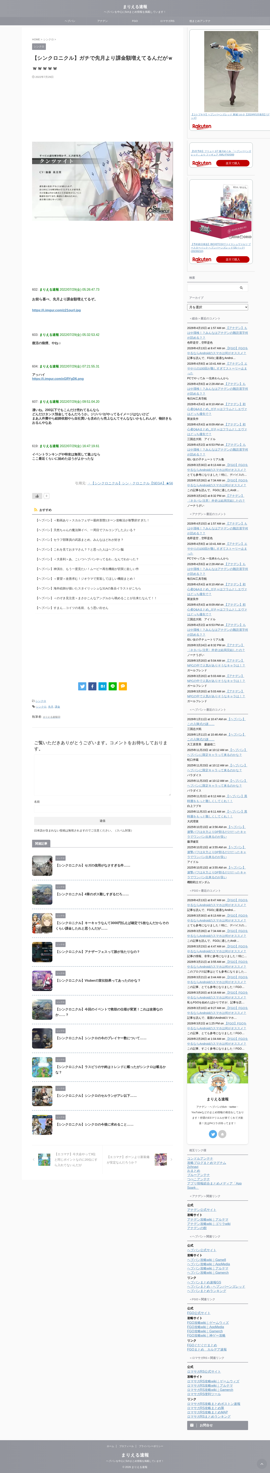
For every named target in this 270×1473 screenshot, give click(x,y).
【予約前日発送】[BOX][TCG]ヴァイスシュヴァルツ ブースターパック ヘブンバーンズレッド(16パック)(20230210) (221, 248)
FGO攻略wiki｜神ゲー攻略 (206, 1335)
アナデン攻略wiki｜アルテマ (207, 1219)
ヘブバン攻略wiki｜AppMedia (208, 1264)
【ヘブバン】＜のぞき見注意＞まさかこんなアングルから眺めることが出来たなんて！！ (92, 595)
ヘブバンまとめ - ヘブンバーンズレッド (216, 1286)
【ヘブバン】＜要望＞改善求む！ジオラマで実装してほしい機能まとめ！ (82, 576)
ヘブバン (70, 20)
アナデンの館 (197, 1228)
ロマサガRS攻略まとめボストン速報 (213, 1404)
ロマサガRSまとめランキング (209, 1416)
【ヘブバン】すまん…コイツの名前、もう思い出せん (69, 604)
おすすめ (45, 510)
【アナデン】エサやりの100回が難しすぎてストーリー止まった (216, 368)
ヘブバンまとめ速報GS (204, 1282)
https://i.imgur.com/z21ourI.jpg (57, 310)
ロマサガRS (167, 20)
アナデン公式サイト (201, 1210)
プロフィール (126, 1446)
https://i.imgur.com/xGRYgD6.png (58, 378)
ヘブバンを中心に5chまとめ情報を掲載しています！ (135, 1461)
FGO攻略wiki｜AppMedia (205, 1327)
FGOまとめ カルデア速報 (207, 1349)
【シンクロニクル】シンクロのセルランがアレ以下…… (96, 1091)
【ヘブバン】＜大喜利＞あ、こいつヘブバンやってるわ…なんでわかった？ (83, 557)
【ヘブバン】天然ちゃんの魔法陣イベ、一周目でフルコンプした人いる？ (82, 529)
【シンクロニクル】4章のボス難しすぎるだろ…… (92, 890)
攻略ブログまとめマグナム (206, 1162)
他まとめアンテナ (200, 20)
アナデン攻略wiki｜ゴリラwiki (208, 1224)
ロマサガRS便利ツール (204, 1394)
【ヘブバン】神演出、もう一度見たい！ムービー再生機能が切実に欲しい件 (83, 567)
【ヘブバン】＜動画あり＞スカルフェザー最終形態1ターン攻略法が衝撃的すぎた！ (88, 520)
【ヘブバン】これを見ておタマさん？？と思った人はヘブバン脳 (76, 548)
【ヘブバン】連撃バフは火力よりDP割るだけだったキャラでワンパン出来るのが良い (217, 831)
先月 (50, 702)
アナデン (102, 20)
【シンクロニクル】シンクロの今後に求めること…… (94, 1120)
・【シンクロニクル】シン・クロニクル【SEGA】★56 (130, 483)
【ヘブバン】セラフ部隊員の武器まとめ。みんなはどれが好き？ (76, 539)
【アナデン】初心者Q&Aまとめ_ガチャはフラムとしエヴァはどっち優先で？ (217, 409)
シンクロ (41, 697)
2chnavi (192, 1167)
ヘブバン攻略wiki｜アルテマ (207, 1268)
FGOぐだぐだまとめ (202, 1345)
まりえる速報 (135, 6)
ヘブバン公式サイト (201, 1250)
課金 (57, 702)
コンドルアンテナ (200, 1158)
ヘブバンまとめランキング (206, 1291)
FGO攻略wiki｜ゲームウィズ (208, 1322)
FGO (135, 20)
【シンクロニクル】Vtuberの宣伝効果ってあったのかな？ (97, 976)
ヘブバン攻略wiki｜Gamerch (208, 1272)
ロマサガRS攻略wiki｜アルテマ (210, 1385)
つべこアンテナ (198, 1179)
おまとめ (193, 1170)
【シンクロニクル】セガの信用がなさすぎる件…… (92, 861)
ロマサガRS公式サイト (204, 1371)
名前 (37, 797)
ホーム (110, 1446)
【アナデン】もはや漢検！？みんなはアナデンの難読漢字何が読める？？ (217, 332)
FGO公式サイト (199, 1313)
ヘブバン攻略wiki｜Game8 (206, 1260)
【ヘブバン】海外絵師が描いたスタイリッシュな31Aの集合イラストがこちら (84, 585)
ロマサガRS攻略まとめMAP (207, 1412)
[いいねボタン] (37, 496)
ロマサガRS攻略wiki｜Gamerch (210, 1390)
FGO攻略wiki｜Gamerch (205, 1331)
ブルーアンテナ (198, 1175)
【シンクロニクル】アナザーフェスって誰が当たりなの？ (97, 947)
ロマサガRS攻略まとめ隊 (205, 1408)
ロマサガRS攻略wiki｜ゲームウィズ (213, 1381)
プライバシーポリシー (151, 1446)
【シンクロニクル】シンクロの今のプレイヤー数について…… (100, 1034)
